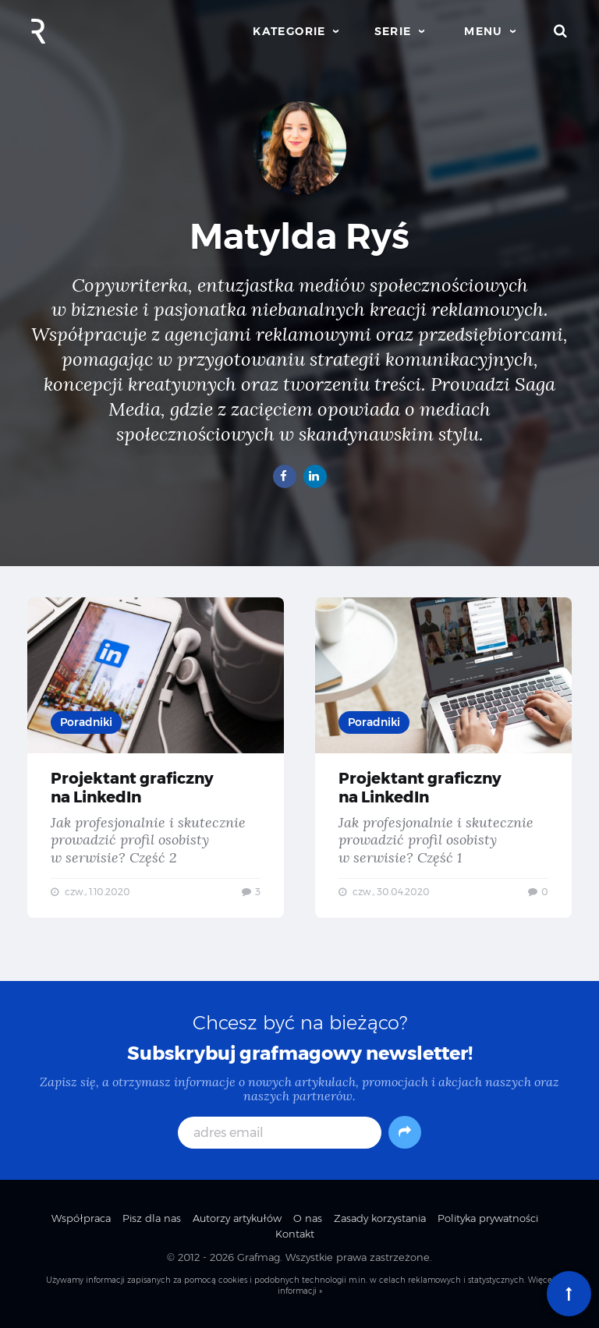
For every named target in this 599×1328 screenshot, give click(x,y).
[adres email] (279, 1133)
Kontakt (294, 1233)
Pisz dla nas (151, 1218)
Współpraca (81, 1218)
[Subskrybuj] (404, 1132)
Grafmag (258, 1257)
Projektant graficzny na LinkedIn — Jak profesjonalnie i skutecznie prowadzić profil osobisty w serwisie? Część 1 (443, 758)
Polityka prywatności (488, 1218)
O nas (307, 1218)
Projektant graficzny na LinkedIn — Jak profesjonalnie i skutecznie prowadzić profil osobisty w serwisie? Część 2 (155, 758)
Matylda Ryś (299, 236)
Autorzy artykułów (237, 1218)
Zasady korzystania (380, 1218)
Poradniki (86, 722)
